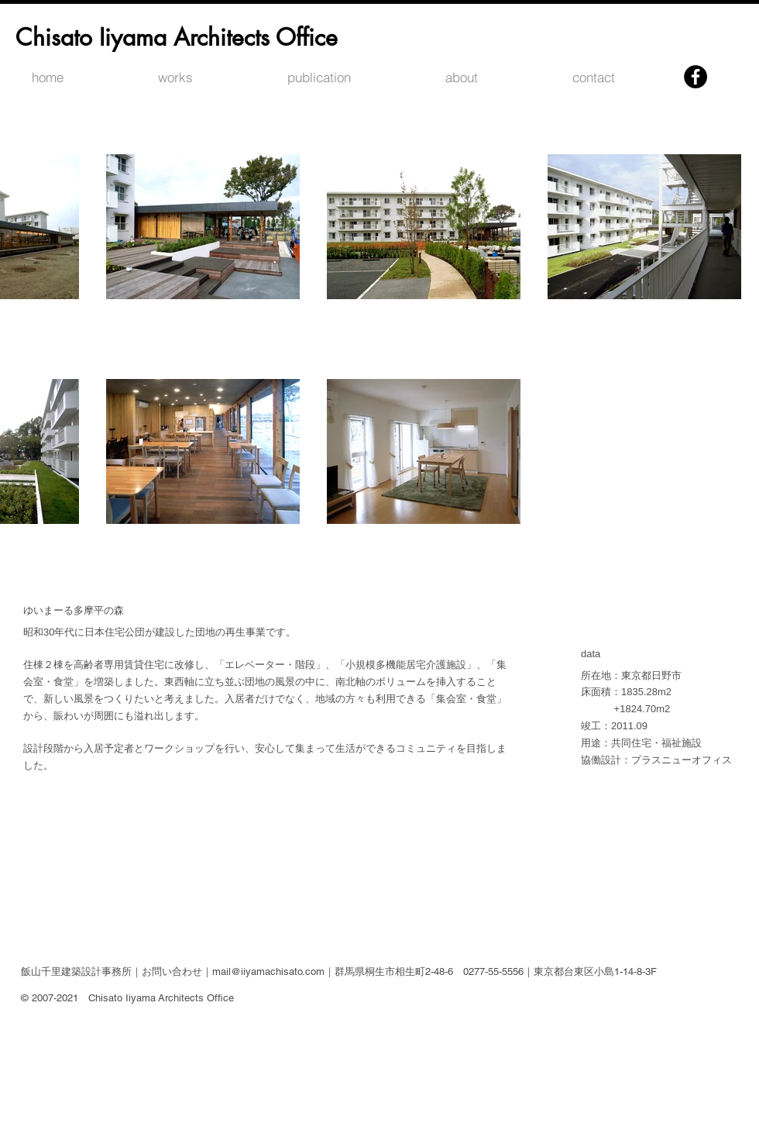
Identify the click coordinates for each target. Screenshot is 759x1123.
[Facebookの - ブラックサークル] (695, 76)
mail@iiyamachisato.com (268, 971)
